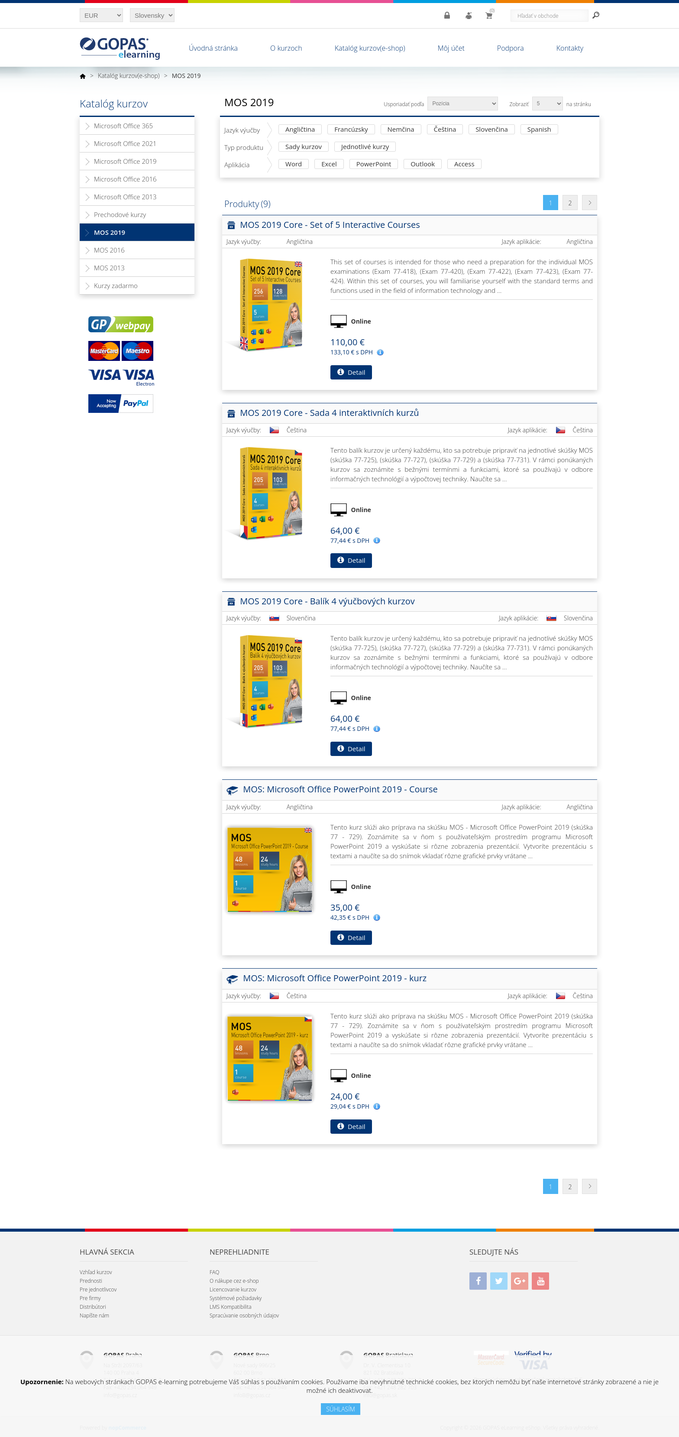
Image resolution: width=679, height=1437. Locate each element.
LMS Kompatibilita (231, 1306)
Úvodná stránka (213, 48)
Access (464, 164)
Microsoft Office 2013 (125, 196)
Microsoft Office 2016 (125, 179)
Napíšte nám (94, 1315)
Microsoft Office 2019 (125, 161)
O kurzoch (286, 48)
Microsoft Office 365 (123, 125)
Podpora (510, 48)
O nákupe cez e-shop (234, 1281)
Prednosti (91, 1281)
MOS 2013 (109, 267)
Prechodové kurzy (120, 214)
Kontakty (569, 48)
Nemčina (401, 129)
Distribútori (93, 1306)
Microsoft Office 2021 (125, 143)
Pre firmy (90, 1298)
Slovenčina (491, 129)
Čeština (445, 129)
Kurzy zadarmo (116, 285)
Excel (329, 164)
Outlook (423, 164)
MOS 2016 (109, 250)
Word (293, 164)
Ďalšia (589, 202)
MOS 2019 (109, 232)
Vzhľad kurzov (96, 1272)
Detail (351, 372)
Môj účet (451, 48)
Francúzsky (351, 129)
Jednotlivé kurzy (365, 147)
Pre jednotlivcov (98, 1289)
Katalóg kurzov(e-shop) (370, 48)
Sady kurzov (303, 147)
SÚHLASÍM (340, 1409)
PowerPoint (373, 164)
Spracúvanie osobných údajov (244, 1315)
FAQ (214, 1272)
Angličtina (300, 129)
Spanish (539, 129)
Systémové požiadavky (236, 1298)
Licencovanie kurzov (233, 1289)
